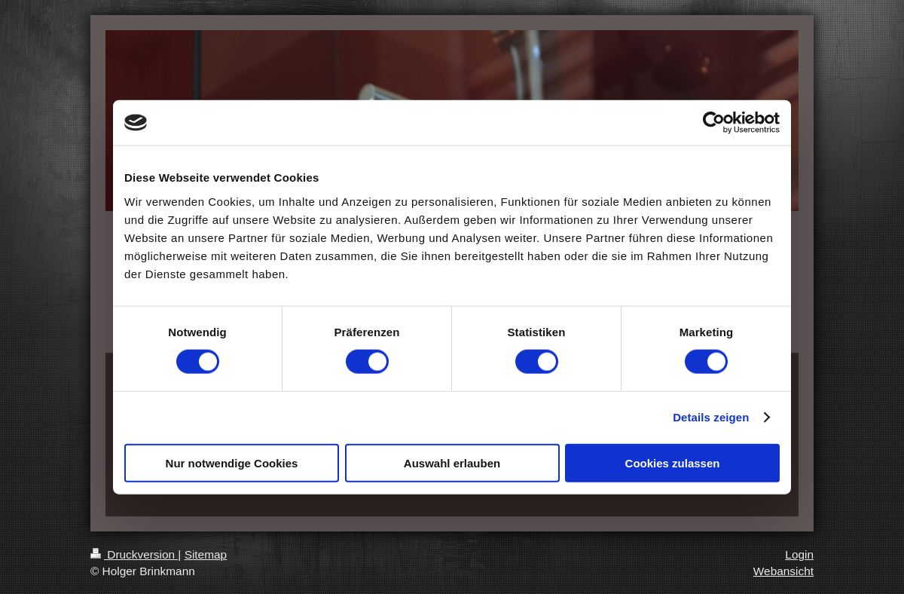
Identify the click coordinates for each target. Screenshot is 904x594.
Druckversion (134, 554)
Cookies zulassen (672, 462)
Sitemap (206, 554)
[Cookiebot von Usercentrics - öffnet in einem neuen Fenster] (714, 123)
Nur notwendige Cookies (232, 462)
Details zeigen (711, 417)
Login (799, 554)
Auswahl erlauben (452, 462)
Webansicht (783, 571)
